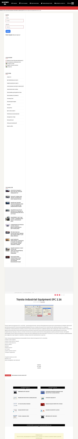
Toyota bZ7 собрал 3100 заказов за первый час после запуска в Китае (16, 198)
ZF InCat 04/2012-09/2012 (24, 403)
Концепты (9, 107)
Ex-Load (39, 366)
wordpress (9, 66)
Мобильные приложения (13, 113)
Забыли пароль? (16, 35)
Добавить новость (59, 3)
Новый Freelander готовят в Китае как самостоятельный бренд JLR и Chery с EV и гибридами (17, 251)
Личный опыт (10, 120)
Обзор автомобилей (12, 123)
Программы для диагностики (14, 92)
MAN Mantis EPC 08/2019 (23, 391)
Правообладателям (46, 3)
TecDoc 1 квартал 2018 (23, 416)
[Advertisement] (16, 154)
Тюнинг (9, 104)
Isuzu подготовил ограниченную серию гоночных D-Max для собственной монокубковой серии (16, 259)
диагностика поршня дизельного (15, 60)
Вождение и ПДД (11, 117)
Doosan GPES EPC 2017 (23, 410)
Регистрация (23, 3)
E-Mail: (7, 18)
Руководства (10, 98)
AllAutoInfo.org (3, 10)
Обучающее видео (11, 101)
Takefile (39, 365)
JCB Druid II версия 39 (50, 397)
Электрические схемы (12, 89)
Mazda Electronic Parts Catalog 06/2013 (27, 397)
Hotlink (39, 368)
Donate (69, 3)
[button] (72, 3)
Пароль (7, 24)
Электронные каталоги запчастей (15, 10)
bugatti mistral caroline (12, 65)
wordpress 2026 (10, 63)
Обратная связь (34, 3)
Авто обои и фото (11, 110)
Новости (9, 77)
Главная (14, 3)
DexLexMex (43, 302)
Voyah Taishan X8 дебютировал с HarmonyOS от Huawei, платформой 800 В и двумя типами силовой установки (17, 242)
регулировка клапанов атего (14, 62)
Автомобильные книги (12, 80)
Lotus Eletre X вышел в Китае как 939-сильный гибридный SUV (16, 192)
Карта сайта (10, 126)
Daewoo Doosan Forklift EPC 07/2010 (54, 403)
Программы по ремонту (13, 95)
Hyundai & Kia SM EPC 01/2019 (52, 410)
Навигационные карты (12, 83)
